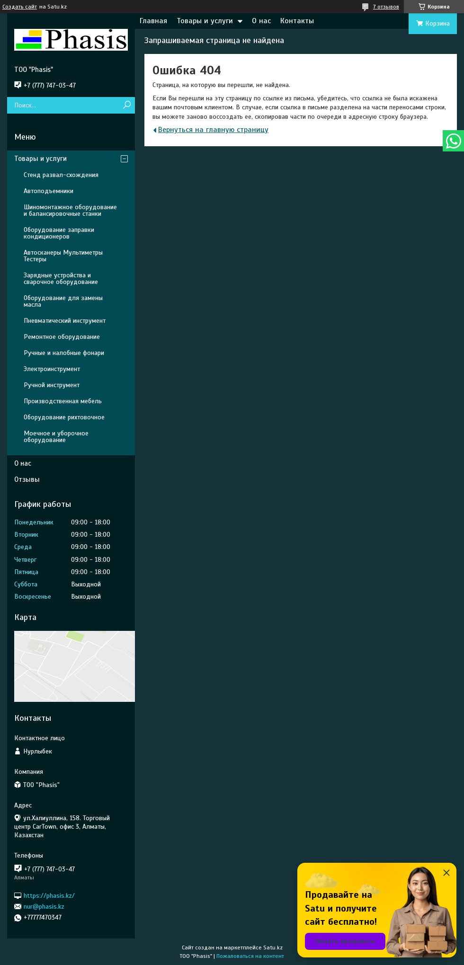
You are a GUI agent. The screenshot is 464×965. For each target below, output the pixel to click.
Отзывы (27, 479)
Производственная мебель (63, 401)
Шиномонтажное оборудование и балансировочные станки (70, 210)
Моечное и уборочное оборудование (56, 436)
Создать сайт (19, 6)
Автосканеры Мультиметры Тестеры (63, 255)
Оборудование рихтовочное (64, 417)
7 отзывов (386, 6)
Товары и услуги (205, 21)
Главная (153, 21)
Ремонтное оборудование (62, 337)
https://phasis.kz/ (49, 895)
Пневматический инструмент (65, 321)
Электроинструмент (52, 369)
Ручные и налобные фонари (64, 353)
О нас (261, 21)
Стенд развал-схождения (61, 175)
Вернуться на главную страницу (213, 129)
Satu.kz (273, 947)
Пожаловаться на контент (250, 956)
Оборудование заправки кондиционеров (59, 233)
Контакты (297, 21)
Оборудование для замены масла (63, 301)
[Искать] (126, 105)
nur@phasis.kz (44, 907)
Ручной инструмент (52, 385)
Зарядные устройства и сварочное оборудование (61, 278)
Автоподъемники (48, 191)
